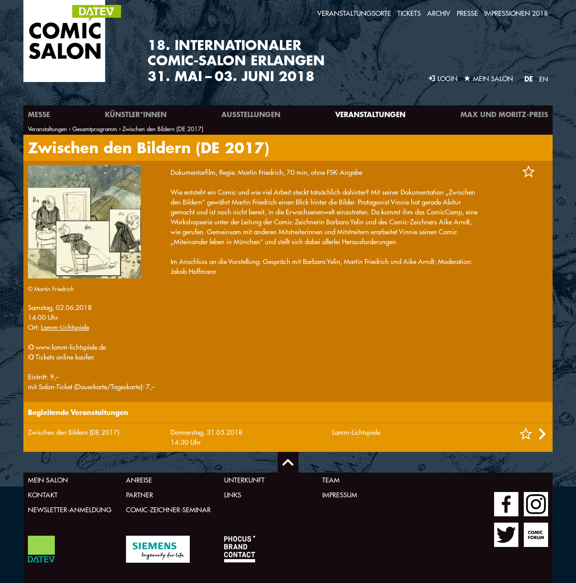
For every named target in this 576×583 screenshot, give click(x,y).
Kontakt (43, 495)
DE (528, 78)
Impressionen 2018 (516, 13)
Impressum (339, 495)
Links (232, 495)
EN (543, 79)
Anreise (139, 480)
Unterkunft (244, 480)
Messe (39, 114)
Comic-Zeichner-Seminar (168, 510)
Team (331, 480)
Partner (139, 495)
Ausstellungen (250, 114)
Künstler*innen (135, 114)
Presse (467, 13)
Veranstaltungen (370, 114)
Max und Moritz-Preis (504, 114)
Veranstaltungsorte (354, 13)
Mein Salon (48, 480)
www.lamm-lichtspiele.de (71, 347)
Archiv (438, 13)
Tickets (409, 13)
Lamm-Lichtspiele (65, 327)
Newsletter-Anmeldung (70, 510)
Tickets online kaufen (65, 357)
